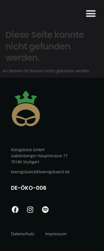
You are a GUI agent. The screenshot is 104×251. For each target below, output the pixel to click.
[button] (91, 13)
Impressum (56, 233)
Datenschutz (22, 233)
